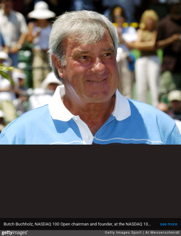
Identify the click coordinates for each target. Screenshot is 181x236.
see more (168, 224)
